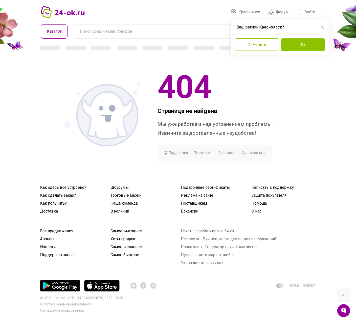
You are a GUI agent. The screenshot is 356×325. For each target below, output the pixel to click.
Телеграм (202, 153)
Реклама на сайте (197, 195)
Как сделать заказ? (58, 195)
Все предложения (56, 231)
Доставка (49, 211)
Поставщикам (194, 203)
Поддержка (176, 153)
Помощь (259, 203)
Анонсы (47, 239)
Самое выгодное (126, 231)
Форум (278, 12)
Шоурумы (120, 187)
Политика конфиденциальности (66, 304)
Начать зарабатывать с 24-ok (207, 231)
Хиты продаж (123, 239)
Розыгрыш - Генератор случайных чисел (219, 246)
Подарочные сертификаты (205, 187)
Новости (48, 246)
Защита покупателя (269, 195)
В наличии (120, 211)
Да (303, 44)
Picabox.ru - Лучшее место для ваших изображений (228, 239)
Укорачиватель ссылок (202, 262)
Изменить (256, 44)
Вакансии (189, 211)
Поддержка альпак (58, 254)
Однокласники (254, 153)
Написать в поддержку (272, 187)
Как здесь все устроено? (63, 187)
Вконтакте (227, 153)
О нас (256, 211)
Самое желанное (126, 246)
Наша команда (124, 203)
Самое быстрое (125, 254)
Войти (305, 12)
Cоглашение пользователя (62, 310)
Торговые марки (126, 195)
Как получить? (53, 203)
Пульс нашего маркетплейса (207, 254)
